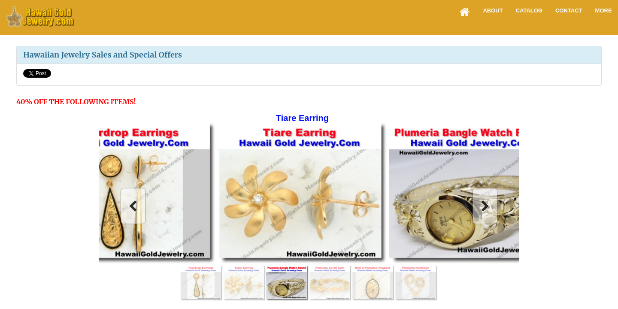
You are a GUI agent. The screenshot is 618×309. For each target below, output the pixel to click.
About (493, 10)
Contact (568, 10)
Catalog (529, 10)
